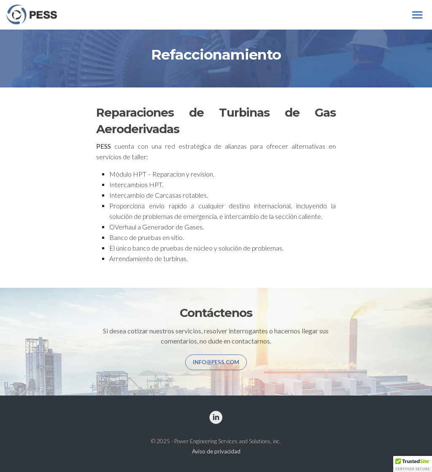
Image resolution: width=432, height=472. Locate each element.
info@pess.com (216, 362)
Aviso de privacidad (216, 451)
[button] (412, 464)
